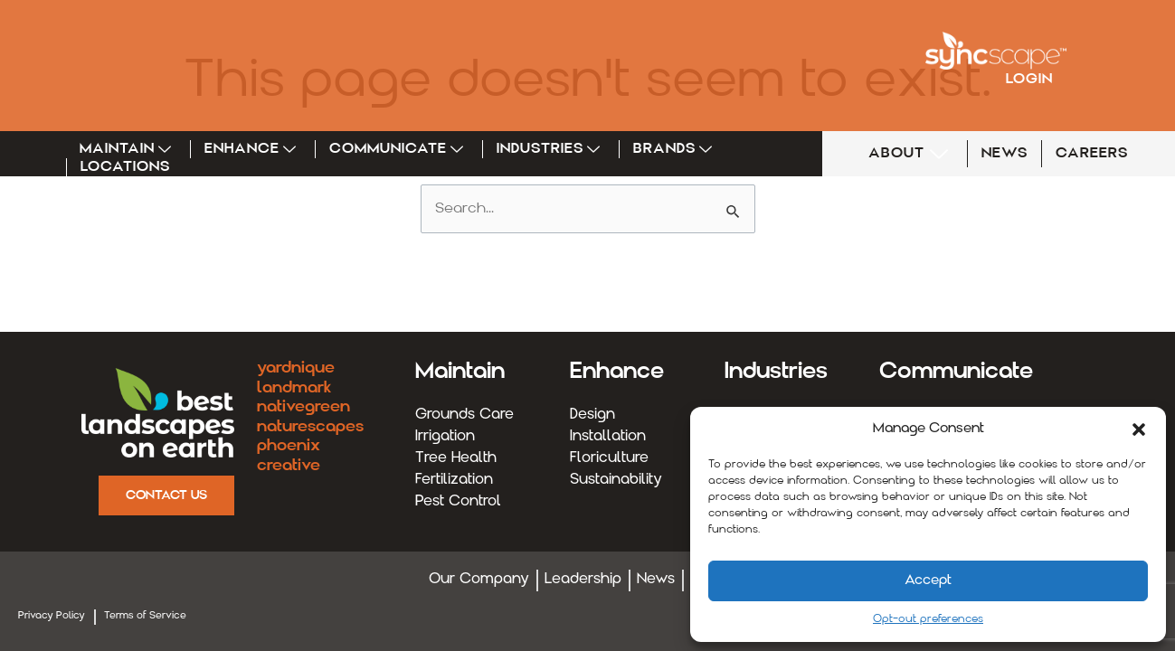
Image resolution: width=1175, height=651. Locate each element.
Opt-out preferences (928, 619)
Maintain (128, 149)
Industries (551, 149)
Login (1029, 79)
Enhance (252, 149)
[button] (1139, 429)
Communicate (399, 149)
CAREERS (1092, 153)
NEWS (1004, 153)
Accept (928, 581)
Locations (125, 167)
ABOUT (910, 154)
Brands (675, 149)
